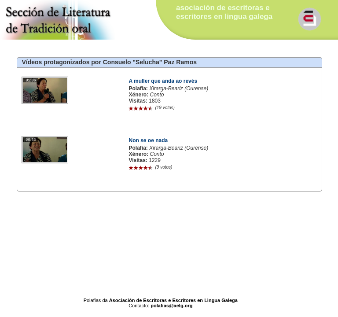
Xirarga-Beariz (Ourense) (178, 88)
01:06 (31, 80)
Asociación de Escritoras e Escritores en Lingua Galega (173, 300)
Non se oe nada (148, 140)
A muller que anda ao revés (163, 81)
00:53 (31, 139)
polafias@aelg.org (171, 305)
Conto (157, 95)
